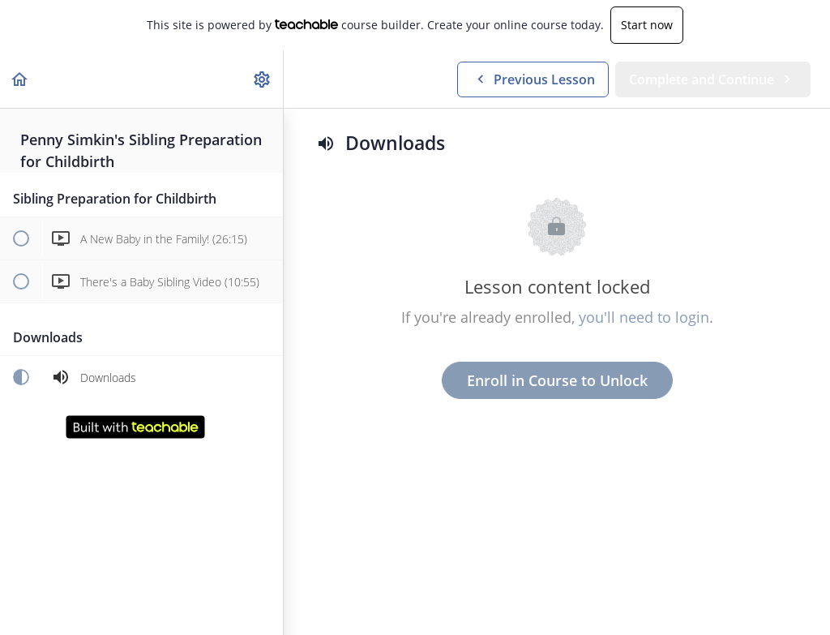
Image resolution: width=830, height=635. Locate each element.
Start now (647, 24)
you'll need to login (644, 317)
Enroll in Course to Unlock (557, 380)
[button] (20, 79)
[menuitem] (262, 79)
